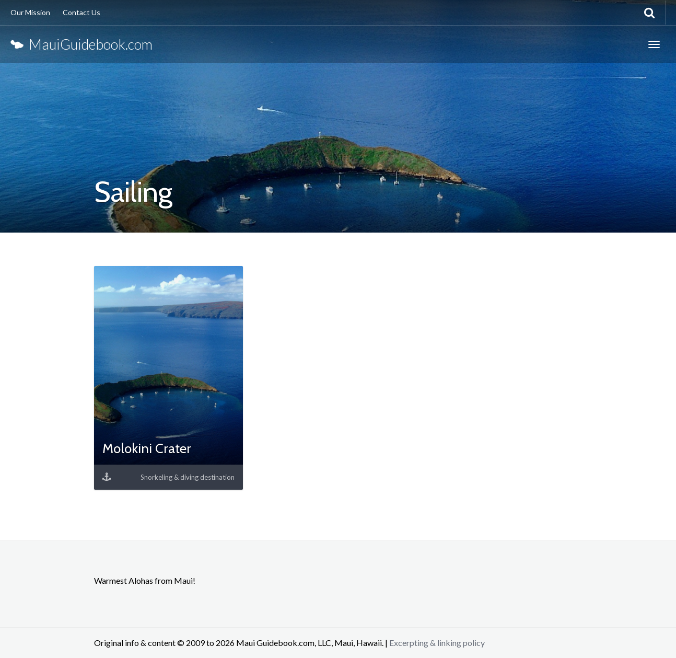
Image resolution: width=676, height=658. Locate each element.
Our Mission (30, 12)
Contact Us (81, 12)
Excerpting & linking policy (437, 643)
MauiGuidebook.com (81, 44)
